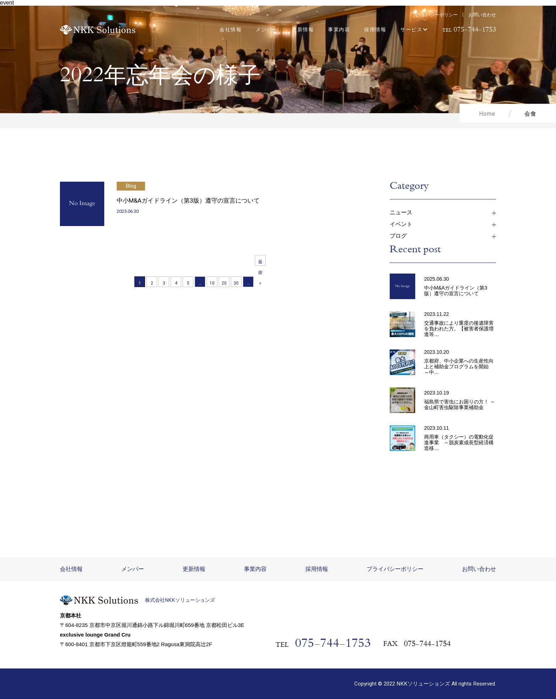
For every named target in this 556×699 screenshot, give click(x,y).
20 (224, 283)
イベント (401, 224)
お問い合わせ (482, 14)
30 (236, 283)
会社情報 (230, 29)
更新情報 (303, 29)
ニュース (401, 213)
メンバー (267, 29)
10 (212, 283)
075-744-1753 (333, 644)
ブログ (398, 236)
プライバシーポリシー (435, 14)
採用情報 (375, 29)
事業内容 (339, 29)
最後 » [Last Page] (260, 262)
